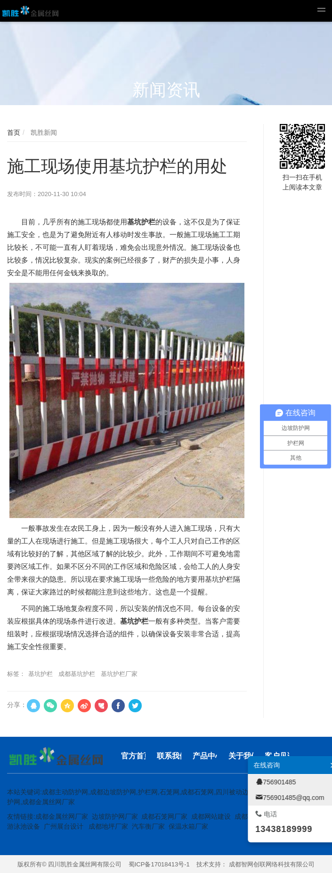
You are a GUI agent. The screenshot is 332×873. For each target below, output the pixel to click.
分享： (17, 704)
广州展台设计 (63, 826)
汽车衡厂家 (148, 826)
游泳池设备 (23, 826)
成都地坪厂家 (108, 826)
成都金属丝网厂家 (61, 816)
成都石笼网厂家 (164, 816)
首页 (13, 132)
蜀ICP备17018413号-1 (159, 864)
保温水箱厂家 (188, 826)
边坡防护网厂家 (115, 816)
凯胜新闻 (43, 132)
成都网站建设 (211, 816)
